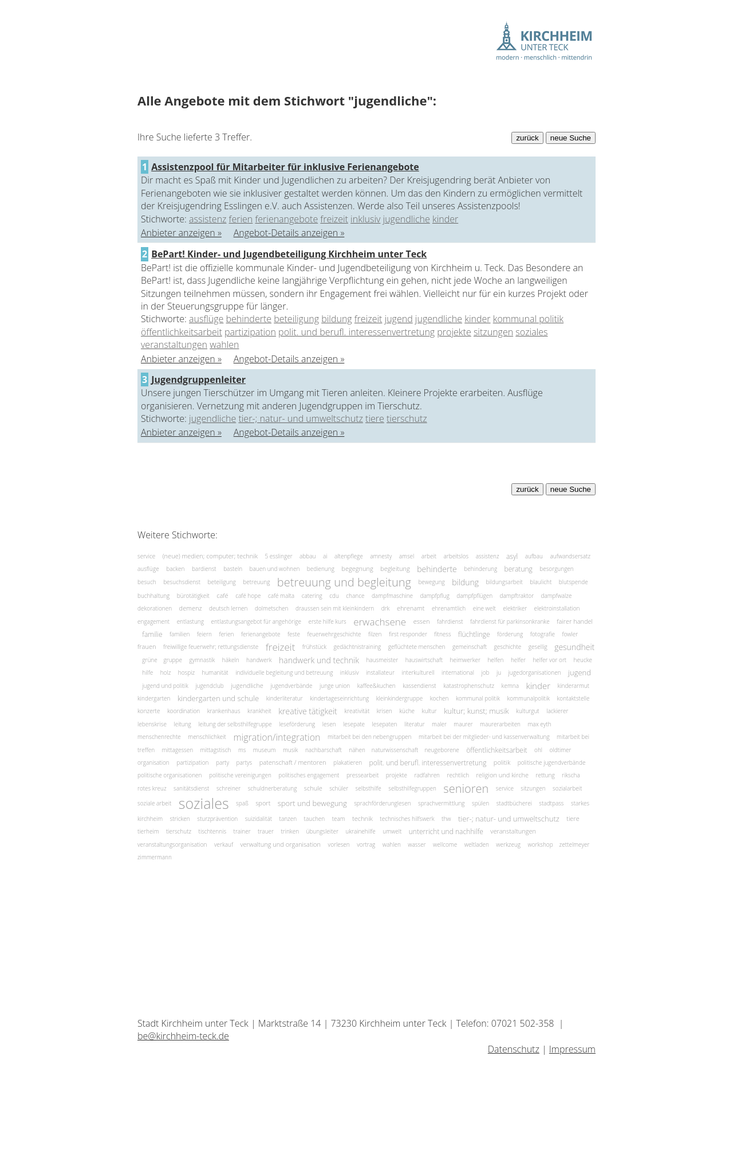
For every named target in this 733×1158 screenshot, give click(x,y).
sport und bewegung (312, 803)
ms (242, 750)
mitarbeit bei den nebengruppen (370, 737)
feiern (204, 634)
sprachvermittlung (441, 803)
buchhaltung (153, 596)
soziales (531, 332)
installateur (380, 672)
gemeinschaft (469, 647)
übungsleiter (322, 831)
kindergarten (153, 698)
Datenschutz (513, 1049)
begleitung (395, 569)
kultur (429, 711)
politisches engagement (308, 775)
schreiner (228, 788)
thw (446, 819)
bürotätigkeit (193, 596)
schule (313, 788)
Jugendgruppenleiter (198, 379)
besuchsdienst (181, 581)
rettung (545, 775)
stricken (180, 819)
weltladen (476, 844)
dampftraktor (517, 596)
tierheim (148, 831)
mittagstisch (215, 750)
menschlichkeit (207, 737)
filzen (375, 634)
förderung (510, 634)
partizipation (250, 332)
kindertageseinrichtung (339, 698)
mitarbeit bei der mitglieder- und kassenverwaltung (484, 737)
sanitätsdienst (191, 788)
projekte (454, 332)
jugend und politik (165, 686)
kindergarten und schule (218, 698)
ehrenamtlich (449, 608)
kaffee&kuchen (376, 686)
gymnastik (202, 660)
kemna (510, 686)
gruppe (173, 660)
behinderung (480, 569)
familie (152, 634)
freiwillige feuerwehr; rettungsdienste (210, 647)
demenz (190, 608)
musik (290, 750)
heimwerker (465, 660)
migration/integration (276, 737)
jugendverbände (291, 686)
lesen (329, 724)
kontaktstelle (573, 698)
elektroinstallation (557, 608)
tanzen (288, 819)
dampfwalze (556, 596)
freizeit (334, 219)
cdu (334, 596)
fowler (570, 634)
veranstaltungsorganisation (172, 844)
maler (439, 724)
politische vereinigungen (240, 775)
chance (355, 596)
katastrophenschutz (468, 686)
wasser (416, 844)
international (458, 672)
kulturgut (527, 711)
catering (312, 596)
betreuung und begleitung (344, 582)
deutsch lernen (228, 608)
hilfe (147, 672)
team (338, 819)
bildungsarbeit (504, 581)
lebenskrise (152, 724)
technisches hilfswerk (407, 819)
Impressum (572, 1049)
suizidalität (258, 819)
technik (362, 818)
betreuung (256, 581)
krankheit (259, 711)
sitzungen (493, 332)
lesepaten (384, 724)
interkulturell (417, 672)
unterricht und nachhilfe (446, 831)
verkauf (223, 844)
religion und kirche (502, 775)
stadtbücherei (514, 803)
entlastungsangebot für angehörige (256, 621)
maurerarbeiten (500, 724)
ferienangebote (286, 219)
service (146, 556)
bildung (336, 318)
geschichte (508, 647)
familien (180, 634)
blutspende (573, 581)
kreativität (356, 711)
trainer (242, 831)
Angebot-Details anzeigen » (289, 232)
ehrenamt (411, 608)
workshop (540, 844)
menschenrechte (159, 737)
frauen (146, 647)
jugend (399, 318)
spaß (242, 803)
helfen (495, 660)
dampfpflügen (474, 596)
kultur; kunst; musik (476, 711)
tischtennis (212, 831)
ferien (241, 219)
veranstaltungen (174, 344)
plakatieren (347, 762)
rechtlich (458, 775)
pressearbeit (362, 775)
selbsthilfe (368, 788)
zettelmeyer (574, 844)
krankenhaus (224, 711)
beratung (519, 569)
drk (385, 608)
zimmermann (154, 857)
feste (293, 634)
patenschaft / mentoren (292, 762)
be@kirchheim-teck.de (183, 1036)
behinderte (249, 318)
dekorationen (154, 608)
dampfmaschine (392, 596)
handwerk (259, 660)
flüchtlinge (474, 634)
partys (244, 762)
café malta (281, 596)
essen (421, 621)
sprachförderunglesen (382, 803)
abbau (307, 556)
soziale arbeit (154, 803)
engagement (153, 621)
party (222, 762)
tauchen (314, 819)
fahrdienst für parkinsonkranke (510, 621)
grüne (150, 660)
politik (502, 762)
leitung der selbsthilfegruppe (235, 724)
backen (175, 569)
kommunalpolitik (528, 698)
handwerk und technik (319, 660)
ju (498, 672)
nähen (357, 750)
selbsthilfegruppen (412, 788)
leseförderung (297, 724)
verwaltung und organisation (280, 844)
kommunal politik (528, 318)
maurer (463, 724)
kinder (445, 219)
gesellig (538, 647)
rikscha (571, 775)
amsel (407, 556)
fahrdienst (450, 621)
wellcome (445, 844)
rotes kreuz (152, 788)
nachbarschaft (323, 750)
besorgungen (556, 569)
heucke (583, 660)
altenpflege (348, 556)
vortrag (366, 844)
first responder (408, 634)
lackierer (557, 711)
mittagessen (177, 750)
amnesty (381, 556)
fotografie (542, 634)
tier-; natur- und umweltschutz (300, 418)
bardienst (204, 569)
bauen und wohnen (275, 569)
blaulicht (540, 581)
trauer (266, 831)
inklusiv (365, 219)
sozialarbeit (567, 788)
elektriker (515, 608)
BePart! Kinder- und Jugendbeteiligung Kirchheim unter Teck (289, 254)
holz (165, 672)
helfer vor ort (549, 660)
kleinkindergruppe (399, 698)
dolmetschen (271, 608)
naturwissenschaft (396, 750)
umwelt (392, 831)
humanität (215, 672)
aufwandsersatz (570, 556)
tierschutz (407, 418)
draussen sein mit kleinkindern (334, 608)
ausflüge (206, 318)
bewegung (431, 581)
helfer (518, 660)
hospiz (186, 672)
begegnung (357, 569)
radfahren (427, 775)
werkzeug (508, 844)
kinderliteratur (284, 698)
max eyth (539, 724)
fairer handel (575, 621)
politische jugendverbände (552, 762)
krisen (384, 711)
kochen (439, 698)
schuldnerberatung (272, 788)
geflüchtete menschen (417, 647)
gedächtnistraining (357, 647)
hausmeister (382, 660)
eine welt (484, 608)
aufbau (534, 556)
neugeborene (441, 750)
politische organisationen (169, 775)
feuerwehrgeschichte (334, 634)
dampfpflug (435, 596)
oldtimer (561, 750)
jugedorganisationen (535, 672)
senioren (465, 788)
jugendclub (209, 686)
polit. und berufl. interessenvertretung (356, 332)
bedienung (320, 569)
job (485, 672)
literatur (414, 724)
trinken (290, 831)
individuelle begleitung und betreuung (284, 672)
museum (264, 750)
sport (262, 803)
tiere (374, 418)
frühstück (314, 647)
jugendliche (406, 219)
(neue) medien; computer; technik (210, 555)
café (222, 595)
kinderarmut (573, 686)
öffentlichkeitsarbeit (181, 332)
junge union (335, 686)
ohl (538, 750)
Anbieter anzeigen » (181, 232)
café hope (248, 596)
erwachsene (379, 621)
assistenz (207, 219)
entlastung (190, 621)
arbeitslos (455, 556)
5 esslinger (278, 556)
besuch (146, 581)
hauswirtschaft (424, 660)
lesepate (354, 724)
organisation (153, 762)
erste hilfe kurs (327, 621)
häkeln (230, 660)
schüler (338, 788)
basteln (232, 569)
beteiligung (296, 318)
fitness (442, 634)
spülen (480, 803)
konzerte (148, 711)
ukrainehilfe (360, 831)
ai (325, 556)
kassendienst (419, 686)
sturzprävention (217, 819)
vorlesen (339, 844)
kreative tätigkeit (307, 711)
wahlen (224, 344)
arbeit (428, 556)
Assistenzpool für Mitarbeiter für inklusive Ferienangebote (285, 167)
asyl (512, 556)
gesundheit (574, 646)
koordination (183, 711)
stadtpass (551, 803)
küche (407, 711)
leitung (182, 724)
